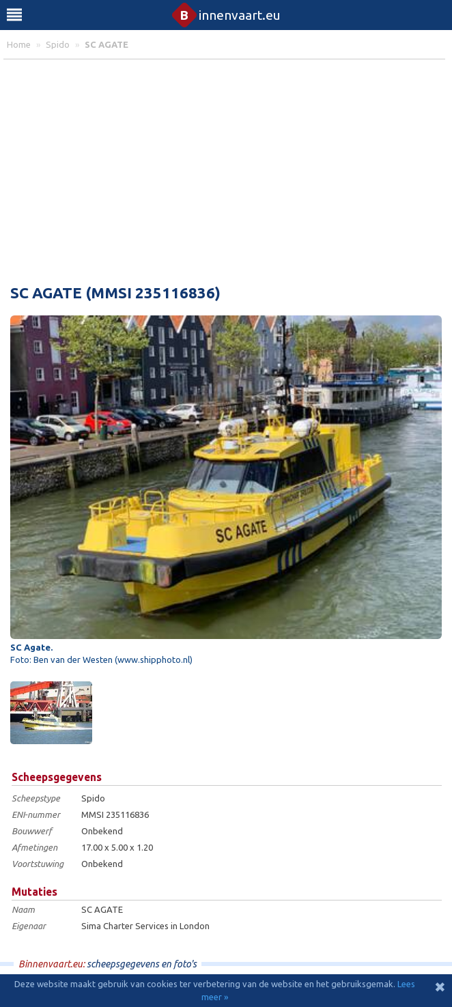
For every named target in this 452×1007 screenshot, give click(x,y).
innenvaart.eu (226, 15)
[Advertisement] (226, 168)
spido (58, 44)
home (19, 44)
